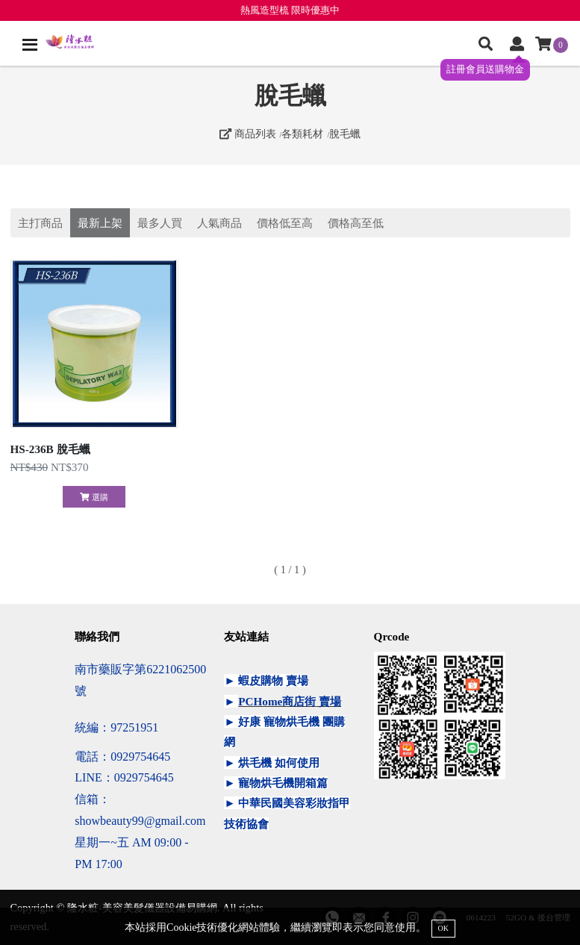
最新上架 (100, 222)
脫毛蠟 (345, 134)
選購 (93, 497)
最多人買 (159, 222)
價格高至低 (356, 222)
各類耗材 (302, 134)
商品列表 (247, 134)
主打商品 (40, 222)
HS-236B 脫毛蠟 (50, 449)
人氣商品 (219, 222)
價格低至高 (285, 222)
